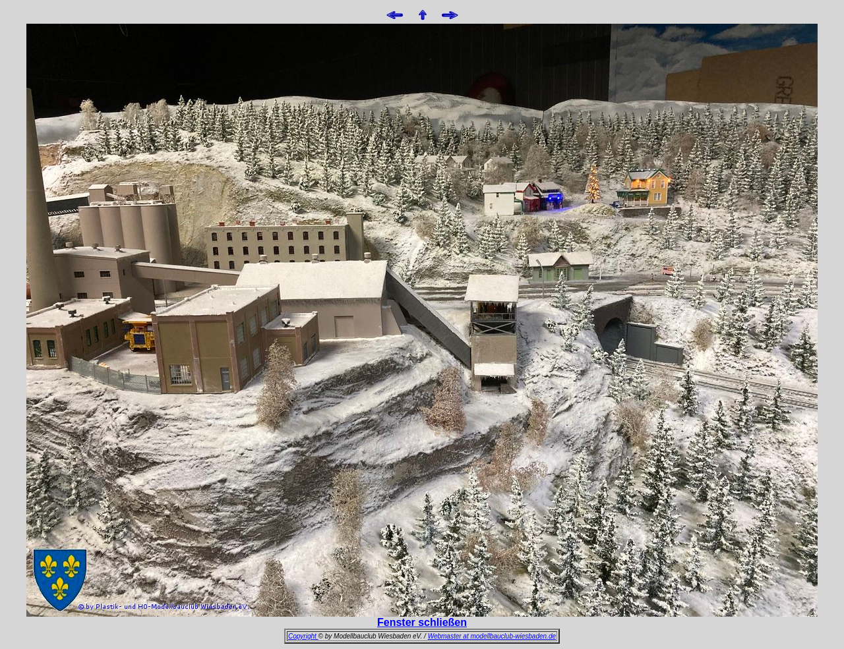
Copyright (303, 636)
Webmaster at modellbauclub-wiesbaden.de (492, 636)
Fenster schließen (422, 622)
